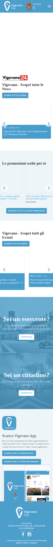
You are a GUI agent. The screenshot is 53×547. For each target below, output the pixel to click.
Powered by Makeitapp (38, 541)
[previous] (4, 124)
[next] (48, 124)
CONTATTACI (26, 337)
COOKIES (33, 543)
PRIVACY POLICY (22, 543)
